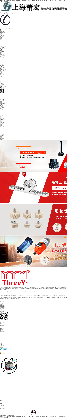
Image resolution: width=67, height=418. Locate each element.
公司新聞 (1, 64)
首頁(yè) (1, 30)
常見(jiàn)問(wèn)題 (2, 48)
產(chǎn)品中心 (2, 36)
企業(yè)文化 (2, 34)
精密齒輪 (1, 38)
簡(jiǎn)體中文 (2, 27)
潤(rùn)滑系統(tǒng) (2, 39)
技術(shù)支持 (2, 67)
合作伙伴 (1, 50)
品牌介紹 (1, 33)
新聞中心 (1, 63)
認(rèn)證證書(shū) (2, 35)
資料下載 (1, 45)
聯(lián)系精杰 (2, 51)
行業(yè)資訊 (2, 65)
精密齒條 (1, 37)
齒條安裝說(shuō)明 (3, 46)
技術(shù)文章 (2, 47)
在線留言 (1, 49)
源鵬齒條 (1, 52)
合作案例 (1, 66)
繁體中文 (5, 27)
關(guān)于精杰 (2, 31)
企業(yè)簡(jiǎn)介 (2, 32)
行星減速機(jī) (2, 40)
